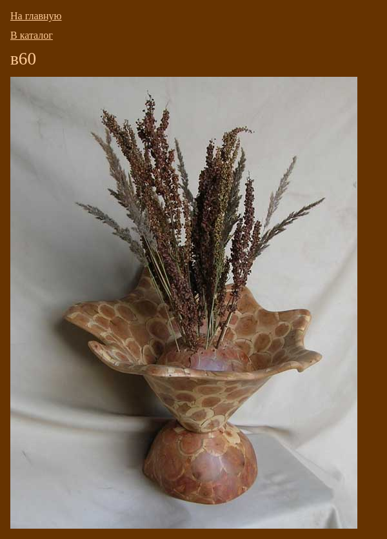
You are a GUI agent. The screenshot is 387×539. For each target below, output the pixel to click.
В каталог (31, 35)
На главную (36, 15)
